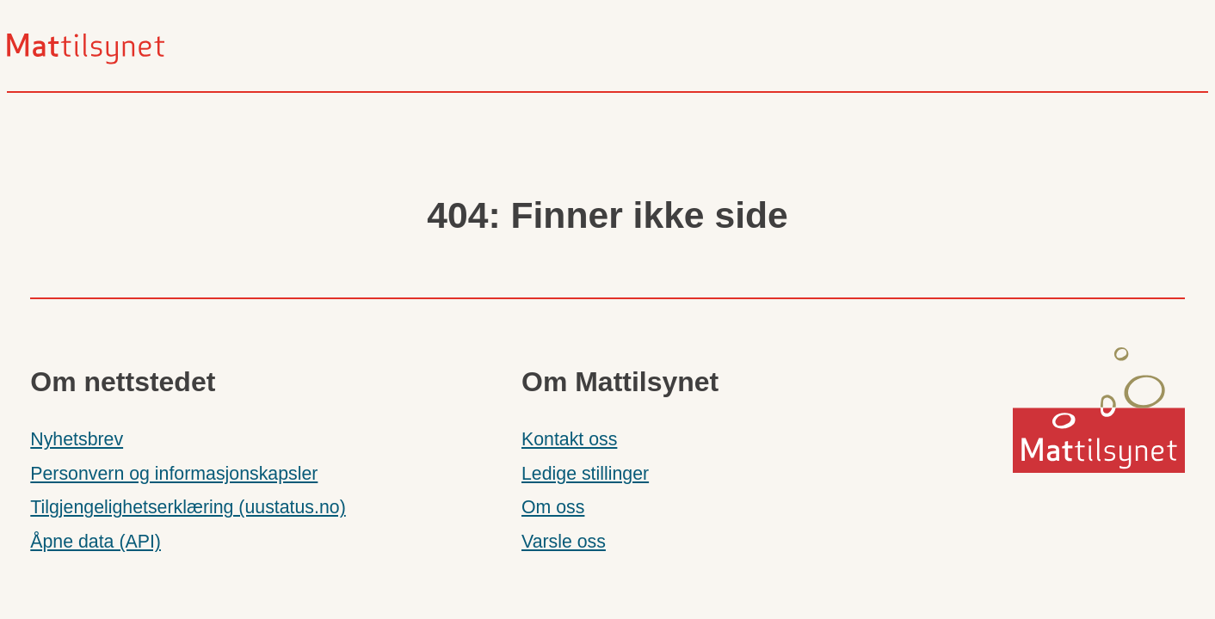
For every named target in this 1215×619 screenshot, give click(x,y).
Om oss (552, 507)
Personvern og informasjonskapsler (174, 473)
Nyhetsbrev (76, 439)
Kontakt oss (569, 439)
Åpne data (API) (95, 541)
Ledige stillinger (585, 473)
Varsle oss (563, 541)
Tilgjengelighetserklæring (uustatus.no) (187, 507)
